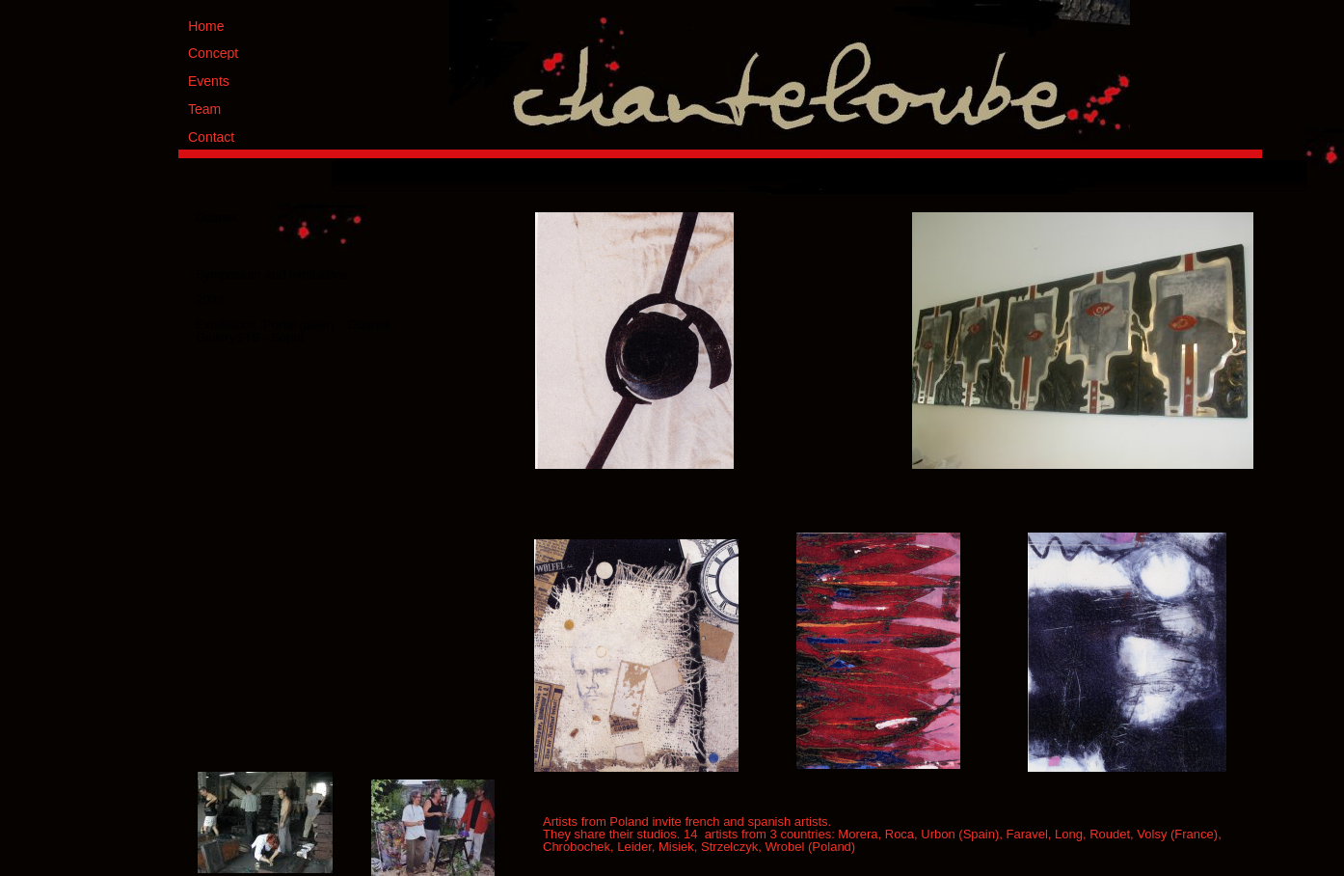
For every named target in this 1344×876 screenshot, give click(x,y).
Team (204, 109)
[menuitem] (761, 175)
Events (208, 81)
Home (206, 26)
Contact (211, 137)
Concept (213, 53)
